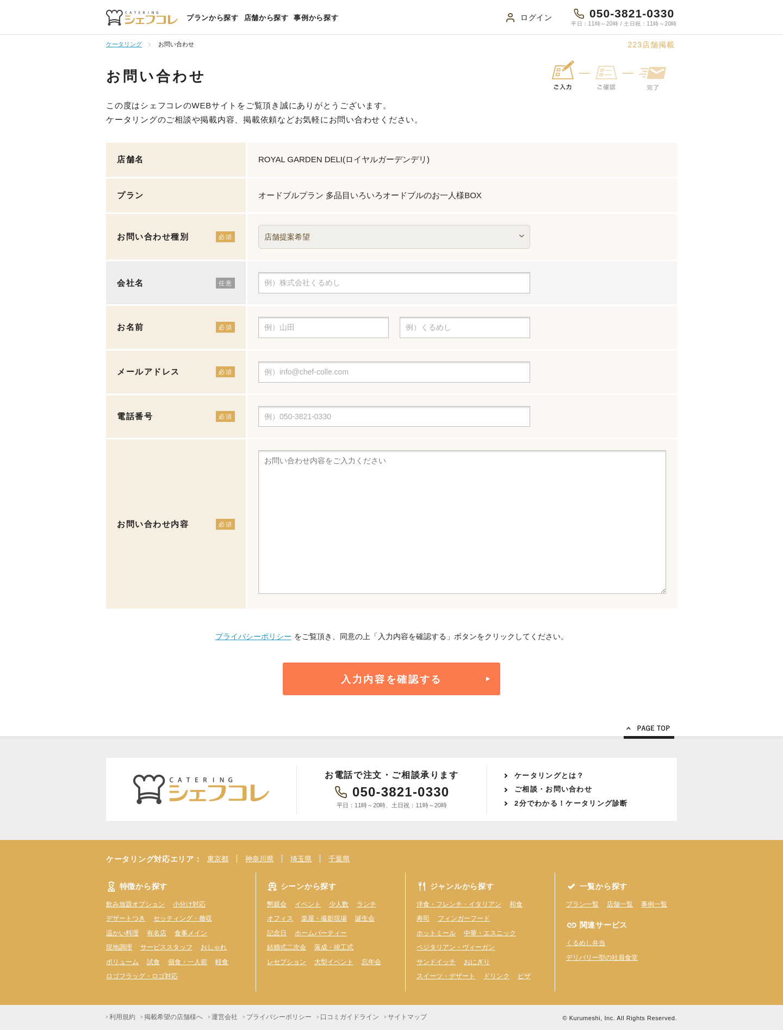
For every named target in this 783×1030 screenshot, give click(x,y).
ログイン (536, 17)
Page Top (649, 730)
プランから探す (213, 18)
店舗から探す (266, 18)
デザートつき (125, 918)
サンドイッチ (436, 962)
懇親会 (277, 904)
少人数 (339, 904)
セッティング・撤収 (182, 918)
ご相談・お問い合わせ (553, 789)
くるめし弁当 (585, 943)
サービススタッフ (166, 947)
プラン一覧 (582, 904)
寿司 (423, 918)
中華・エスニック (490, 933)
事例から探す (316, 18)
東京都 (217, 859)
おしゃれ (214, 947)
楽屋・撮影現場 (324, 918)
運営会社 (225, 1017)
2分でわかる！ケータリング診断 (571, 803)
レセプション (286, 962)
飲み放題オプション (135, 904)
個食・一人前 (187, 962)
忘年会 (371, 962)
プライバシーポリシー (253, 636)
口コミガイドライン (349, 1017)
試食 (153, 962)
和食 (516, 904)
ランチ (366, 904)
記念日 (277, 933)
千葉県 (339, 859)
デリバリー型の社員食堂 (602, 957)
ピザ (524, 976)
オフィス (280, 918)
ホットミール (436, 933)
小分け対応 (189, 904)
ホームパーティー (321, 933)
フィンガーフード (464, 918)
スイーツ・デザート (446, 976)
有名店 (156, 933)
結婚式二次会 (286, 947)
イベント (308, 904)
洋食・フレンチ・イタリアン (459, 904)
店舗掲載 (651, 44)
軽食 (221, 962)
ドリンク (496, 976)
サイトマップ (407, 1017)
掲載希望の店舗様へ (173, 1017)
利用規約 (122, 1017)
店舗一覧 (620, 904)
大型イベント (333, 962)
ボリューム (122, 962)
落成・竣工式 (333, 947)
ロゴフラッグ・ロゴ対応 (142, 976)
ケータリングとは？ (549, 775)
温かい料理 (122, 933)
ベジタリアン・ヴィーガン (456, 947)
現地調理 (119, 947)
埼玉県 (301, 859)
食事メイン (191, 933)
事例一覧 (654, 904)
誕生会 (365, 918)
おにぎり (477, 962)
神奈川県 (259, 859)
